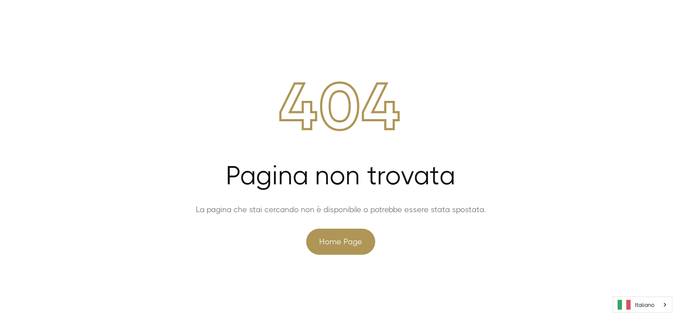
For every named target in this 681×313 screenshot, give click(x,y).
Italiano (636, 304)
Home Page (340, 241)
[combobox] (642, 304)
